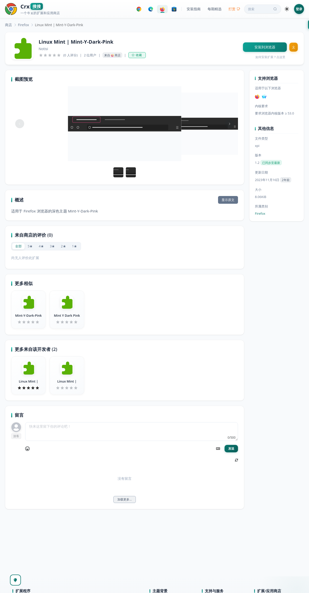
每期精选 (215, 8)
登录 (299, 9)
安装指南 (194, 8)
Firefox (23, 24)
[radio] (18, 246)
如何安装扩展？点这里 (270, 57)
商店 (8, 24)
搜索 (263, 9)
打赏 (234, 8)
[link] (8, 24)
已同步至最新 (271, 163)
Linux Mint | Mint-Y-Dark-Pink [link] (59, 24)
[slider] (50, 55)
